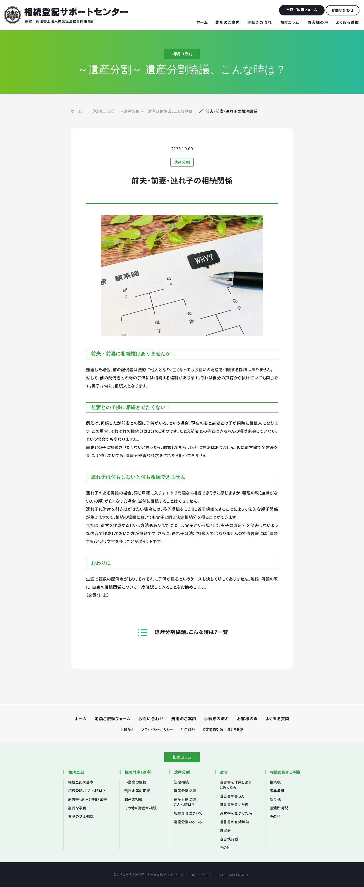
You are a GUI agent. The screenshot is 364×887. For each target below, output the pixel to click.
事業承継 (277, 790)
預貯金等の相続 (137, 790)
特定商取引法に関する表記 (222, 729)
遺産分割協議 (185, 790)
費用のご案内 (227, 22)
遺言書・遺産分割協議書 (87, 799)
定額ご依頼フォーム (113, 718)
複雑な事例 (77, 807)
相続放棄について (188, 813)
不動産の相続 (135, 782)
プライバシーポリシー (157, 729)
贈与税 (275, 799)
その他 (225, 847)
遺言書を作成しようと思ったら (235, 784)
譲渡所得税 (279, 807)
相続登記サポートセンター (66, 15)
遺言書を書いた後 (234, 804)
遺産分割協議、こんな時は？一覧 (191, 631)
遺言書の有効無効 (234, 821)
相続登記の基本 (81, 782)
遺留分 (225, 830)
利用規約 (188, 729)
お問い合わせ (151, 718)
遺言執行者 (229, 838)
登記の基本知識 (81, 816)
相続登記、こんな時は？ (86, 790)
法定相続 (181, 782)
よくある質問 (347, 22)
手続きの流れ (259, 22)
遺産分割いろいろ (188, 821)
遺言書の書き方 (232, 795)
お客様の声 (318, 22)
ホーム (202, 22)
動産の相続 (133, 799)
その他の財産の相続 (140, 807)
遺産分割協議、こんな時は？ (186, 802)
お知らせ (127, 729)
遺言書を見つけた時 (236, 813)
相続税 (275, 782)
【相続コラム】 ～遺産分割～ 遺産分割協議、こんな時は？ (144, 111)
